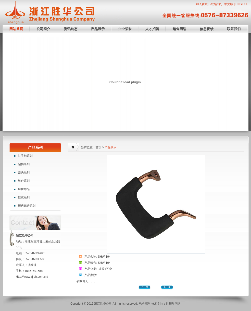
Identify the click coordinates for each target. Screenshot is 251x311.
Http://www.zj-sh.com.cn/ (32, 276)
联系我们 (234, 29)
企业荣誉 (125, 29)
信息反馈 (206, 29)
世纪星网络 (173, 303)
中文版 (228, 4)
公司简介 (43, 29)
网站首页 (16, 29)
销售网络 (179, 29)
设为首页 (216, 4)
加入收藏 (202, 4)
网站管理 (144, 303)
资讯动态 (70, 29)
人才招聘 (152, 29)
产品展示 (98, 29)
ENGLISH (242, 4)
